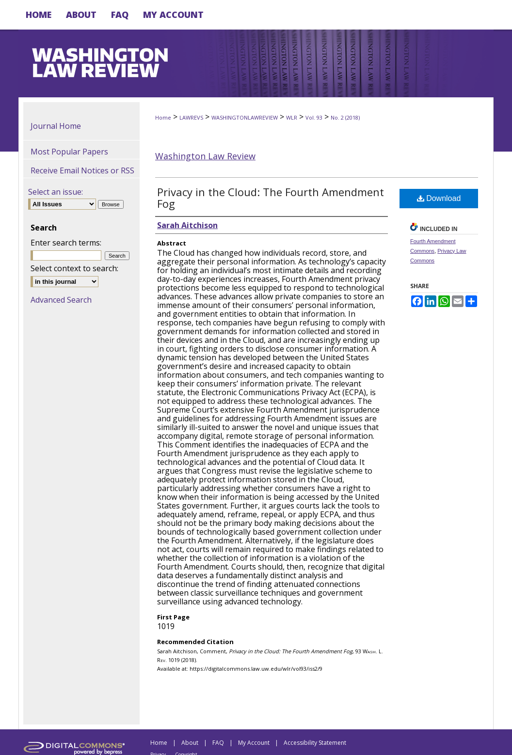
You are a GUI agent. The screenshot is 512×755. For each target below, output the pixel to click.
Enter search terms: (66, 242)
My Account (254, 743)
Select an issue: (55, 191)
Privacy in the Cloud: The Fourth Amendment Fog (270, 198)
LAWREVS (191, 117)
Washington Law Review (205, 156)
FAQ (218, 743)
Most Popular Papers (69, 151)
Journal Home (56, 126)
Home (163, 117)
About (189, 743)
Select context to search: (74, 268)
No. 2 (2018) (345, 117)
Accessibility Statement (315, 743)
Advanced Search (61, 299)
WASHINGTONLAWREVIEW (244, 117)
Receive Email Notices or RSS (82, 170)
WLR (291, 117)
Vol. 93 (313, 117)
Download (439, 198)
